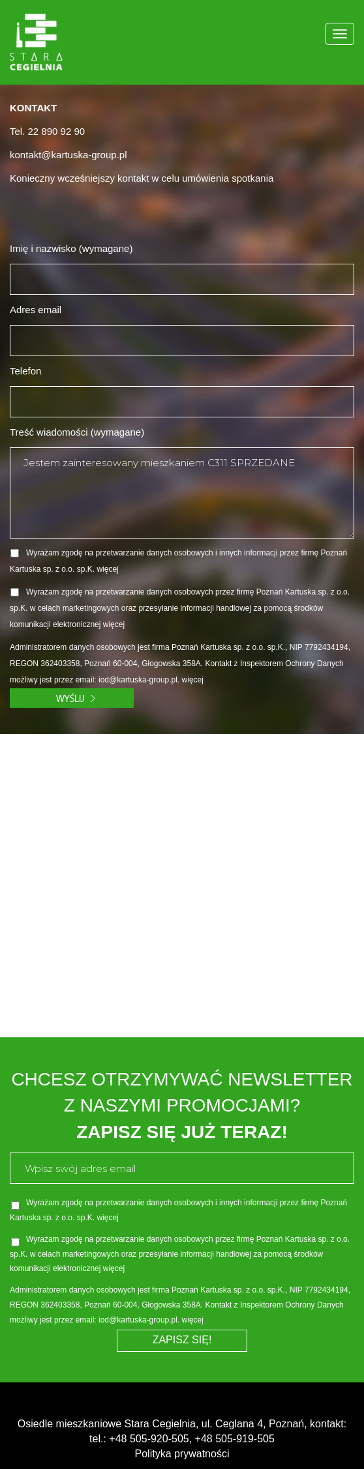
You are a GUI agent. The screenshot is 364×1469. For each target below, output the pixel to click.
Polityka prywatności (182, 1453)
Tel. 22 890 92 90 (47, 131)
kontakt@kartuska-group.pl (68, 154)
